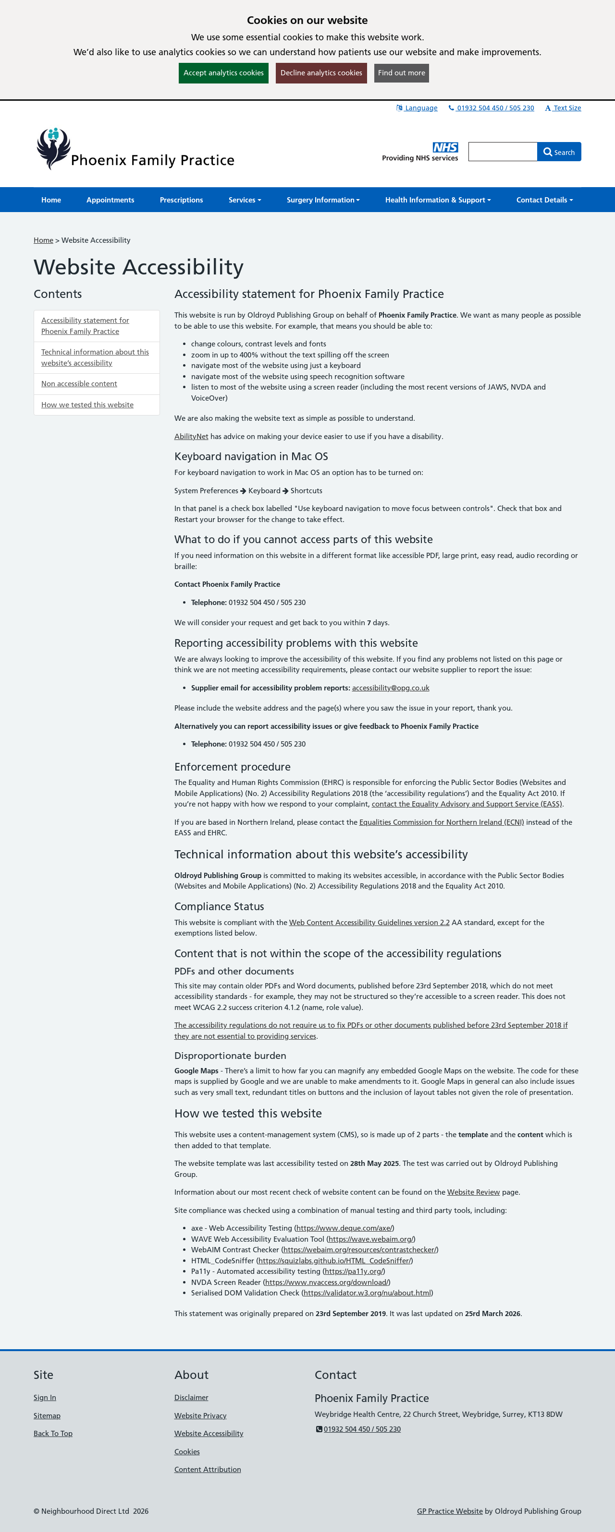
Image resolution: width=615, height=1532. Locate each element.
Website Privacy (200, 1415)
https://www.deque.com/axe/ (344, 1228)
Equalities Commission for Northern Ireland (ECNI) (441, 822)
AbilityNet (191, 436)
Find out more (401, 72)
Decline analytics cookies (321, 72)
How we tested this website (87, 404)
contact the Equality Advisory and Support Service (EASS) (467, 803)
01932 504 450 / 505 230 (490, 108)
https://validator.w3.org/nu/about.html (367, 1292)
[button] (245, 200)
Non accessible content (79, 383)
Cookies (187, 1451)
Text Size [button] (562, 108)
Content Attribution (207, 1469)
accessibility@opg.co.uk (391, 687)
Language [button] (416, 108)
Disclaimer (191, 1397)
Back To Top (53, 1433)
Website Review (473, 1192)
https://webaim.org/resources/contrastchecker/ (359, 1249)
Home (43, 240)
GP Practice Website (450, 1511)
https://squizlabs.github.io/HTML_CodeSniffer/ (334, 1260)
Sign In (45, 1397)
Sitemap (47, 1415)
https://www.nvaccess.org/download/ (326, 1282)
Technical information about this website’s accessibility (95, 357)
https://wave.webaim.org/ (371, 1239)
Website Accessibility (209, 1433)
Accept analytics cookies (224, 72)
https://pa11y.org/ (354, 1271)
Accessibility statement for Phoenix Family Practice (85, 326)
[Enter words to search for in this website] (503, 151)
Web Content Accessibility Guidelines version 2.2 (369, 922)
